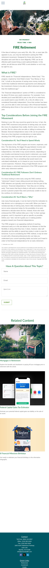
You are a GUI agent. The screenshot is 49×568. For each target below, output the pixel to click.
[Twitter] (24, 554)
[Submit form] (7, 302)
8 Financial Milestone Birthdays (13, 453)
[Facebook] (20, 554)
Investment (24, 565)
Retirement (24, 563)
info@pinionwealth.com (24, 551)
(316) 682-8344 (27, 541)
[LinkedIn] (27, 554)
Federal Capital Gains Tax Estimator (14, 407)
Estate (24, 567)
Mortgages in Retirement (10, 360)
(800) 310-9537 (27, 539)
